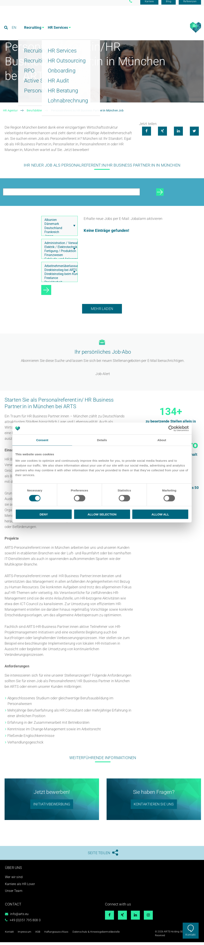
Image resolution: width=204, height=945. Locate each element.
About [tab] (161, 440)
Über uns (13, 870)
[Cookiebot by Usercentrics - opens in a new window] (171, 429)
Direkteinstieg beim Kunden (58, 277)
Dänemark (58, 227)
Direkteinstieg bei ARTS (58, 273)
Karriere (149, 4)
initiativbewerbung (51, 807)
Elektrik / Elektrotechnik (58, 250)
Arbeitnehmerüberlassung (58, 269)
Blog (168, 4)
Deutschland (58, 231)
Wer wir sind (14, 879)
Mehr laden (102, 311)
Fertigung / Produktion (58, 254)
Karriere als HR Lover (20, 886)
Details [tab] (102, 440)
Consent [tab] (42, 440)
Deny (44, 514)
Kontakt (190, 934)
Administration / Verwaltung (58, 246)
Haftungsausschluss (54, 934)
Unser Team (13, 893)
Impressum (24, 934)
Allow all (160, 514)
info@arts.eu (19, 917)
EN (14, 21)
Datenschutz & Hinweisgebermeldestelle (91, 934)
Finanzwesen (58, 258)
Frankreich (58, 235)
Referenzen (189, 4)
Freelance (58, 281)
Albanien (58, 223)
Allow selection (102, 514)
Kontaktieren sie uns (154, 807)
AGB (36, 934)
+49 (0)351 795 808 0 (25, 923)
